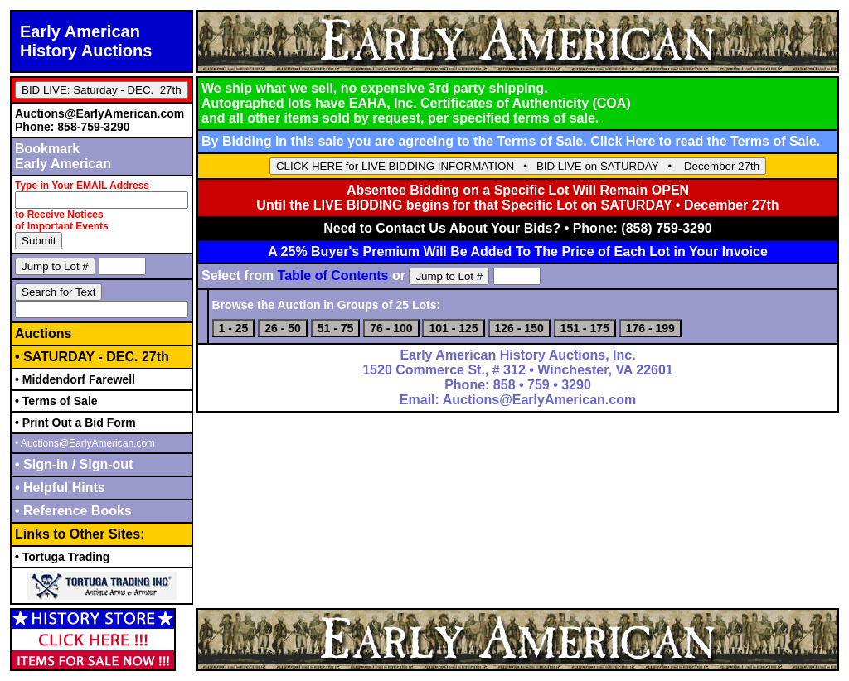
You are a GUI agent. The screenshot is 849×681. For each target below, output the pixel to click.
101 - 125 (453, 328)
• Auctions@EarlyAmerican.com (85, 443)
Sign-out (104, 464)
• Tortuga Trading (62, 556)
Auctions (43, 333)
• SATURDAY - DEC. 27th (92, 357)
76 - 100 (391, 328)
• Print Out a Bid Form (75, 422)
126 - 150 (519, 328)
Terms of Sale (773, 141)
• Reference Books (73, 511)
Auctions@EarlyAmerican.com (99, 113)
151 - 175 (584, 328)
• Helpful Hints (60, 488)
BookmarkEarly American (63, 156)
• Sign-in (43, 464)
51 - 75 (336, 328)
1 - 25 (234, 328)
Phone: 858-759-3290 (72, 126)
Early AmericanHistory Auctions (86, 41)
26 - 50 (282, 328)
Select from (295, 275)
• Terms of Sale (56, 401)
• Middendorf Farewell (75, 379)
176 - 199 (650, 328)
